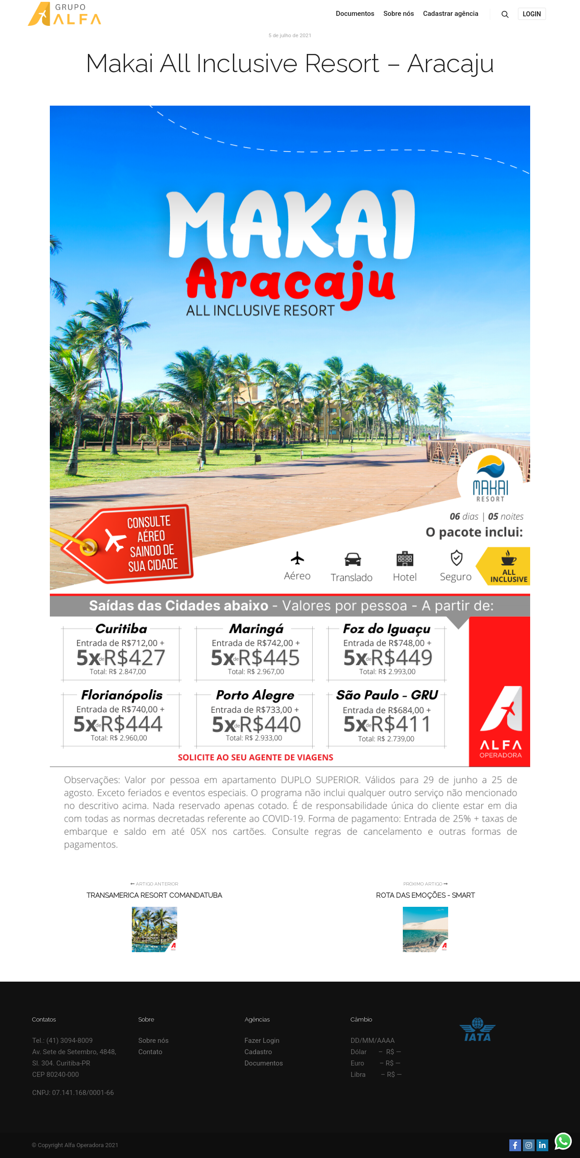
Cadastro (258, 1052)
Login (532, 14)
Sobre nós (153, 1040)
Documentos (264, 1063)
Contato (150, 1052)
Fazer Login (262, 1040)
